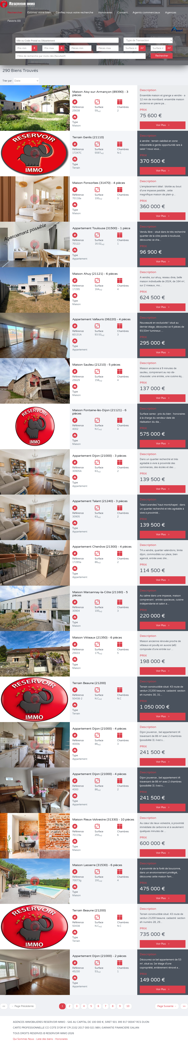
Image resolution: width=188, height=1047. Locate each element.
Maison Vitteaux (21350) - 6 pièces (97, 637)
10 (127, 1006)
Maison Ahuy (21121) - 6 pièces (95, 274)
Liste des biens (44, 1039)
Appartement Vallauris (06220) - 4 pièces (101, 319)
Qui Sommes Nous (23, 1039)
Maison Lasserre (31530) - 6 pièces (97, 865)
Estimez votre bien (39, 12)
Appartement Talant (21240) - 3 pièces (100, 501)
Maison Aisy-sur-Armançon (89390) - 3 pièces (100, 93)
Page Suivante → (166, 1006)
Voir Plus (162, 125)
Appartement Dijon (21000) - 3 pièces (99, 456)
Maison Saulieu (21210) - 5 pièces (96, 364)
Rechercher (15, 12)
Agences (170, 12)
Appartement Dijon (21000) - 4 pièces (99, 728)
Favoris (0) (14, 21)
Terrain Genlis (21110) (88, 137)
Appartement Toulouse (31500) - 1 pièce (101, 228)
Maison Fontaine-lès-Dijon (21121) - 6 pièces (99, 411)
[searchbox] (67, 40)
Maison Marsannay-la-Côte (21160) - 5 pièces (100, 593)
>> (184, 1006)
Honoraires (105, 12)
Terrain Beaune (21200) (89, 683)
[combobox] (67, 40)
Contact (122, 12)
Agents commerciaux (146, 12)
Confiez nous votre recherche (74, 12)
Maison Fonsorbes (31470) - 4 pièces (98, 183)
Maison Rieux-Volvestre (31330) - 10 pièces (103, 819)
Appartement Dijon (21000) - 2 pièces (99, 956)
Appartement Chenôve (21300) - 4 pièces (102, 546)
